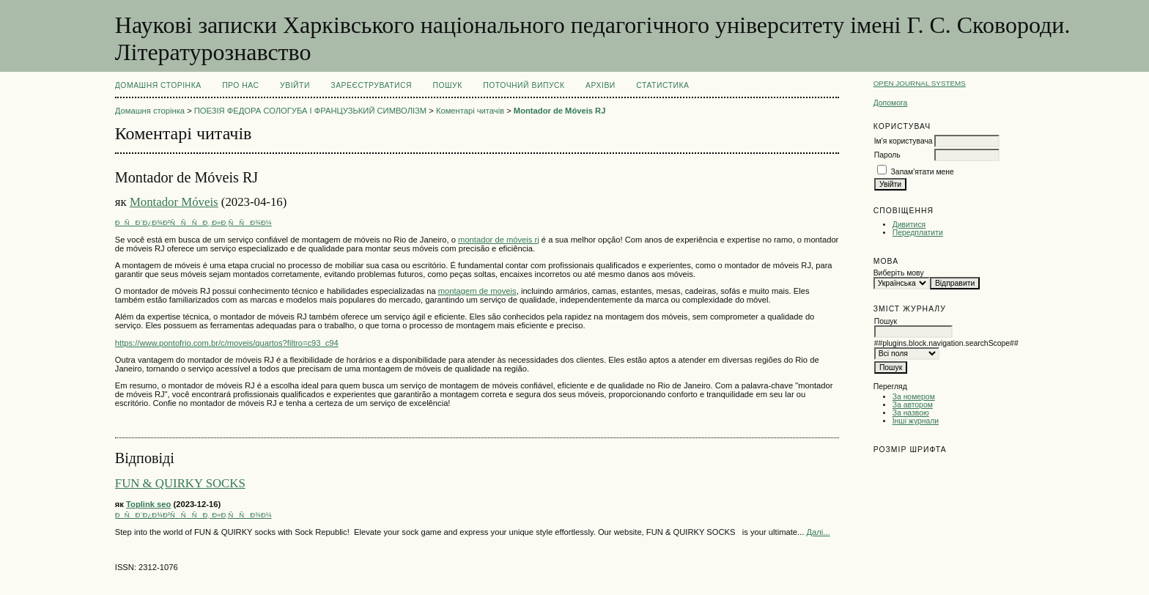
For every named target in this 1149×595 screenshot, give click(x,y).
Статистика (662, 85)
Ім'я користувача (903, 141)
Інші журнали (916, 421)
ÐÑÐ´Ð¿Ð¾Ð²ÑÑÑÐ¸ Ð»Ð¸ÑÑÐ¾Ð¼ (193, 222)
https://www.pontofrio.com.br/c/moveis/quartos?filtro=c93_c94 (227, 343)
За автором (913, 405)
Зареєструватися (371, 85)
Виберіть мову (898, 273)
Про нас (240, 85)
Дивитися (909, 225)
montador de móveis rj (498, 239)
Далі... (818, 532)
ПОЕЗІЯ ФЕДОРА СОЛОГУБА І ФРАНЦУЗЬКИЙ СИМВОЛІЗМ (310, 110)
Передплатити (918, 233)
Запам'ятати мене (922, 172)
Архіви (600, 85)
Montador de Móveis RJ (560, 110)
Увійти (295, 85)
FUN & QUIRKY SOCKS (180, 483)
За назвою (911, 413)
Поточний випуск (523, 85)
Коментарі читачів (470, 110)
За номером (914, 397)
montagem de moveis (477, 291)
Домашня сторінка (158, 85)
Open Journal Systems (919, 83)
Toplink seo (148, 504)
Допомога (890, 103)
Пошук (447, 85)
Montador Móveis (174, 202)
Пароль (887, 155)
